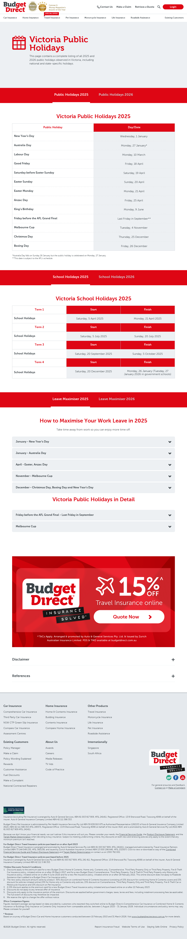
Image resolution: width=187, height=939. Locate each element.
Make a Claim (10, 753)
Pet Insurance (72, 18)
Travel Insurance (52, 18)
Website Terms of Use (133, 926)
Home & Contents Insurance (61, 711)
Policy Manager (11, 748)
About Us (51, 742)
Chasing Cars (168, 777)
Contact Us (160, 788)
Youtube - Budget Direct (182, 777)
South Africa (94, 753)
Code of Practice (55, 769)
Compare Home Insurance (60, 728)
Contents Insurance (56, 722)
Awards (50, 748)
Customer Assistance (15, 769)
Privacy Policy (177, 926)
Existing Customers (174, 18)
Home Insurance (31, 18)
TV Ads (49, 764)
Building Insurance (56, 717)
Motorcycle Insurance (95, 18)
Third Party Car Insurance (17, 717)
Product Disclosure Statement (161, 834)
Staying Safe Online (157, 926)
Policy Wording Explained (17, 758)
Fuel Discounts (11, 775)
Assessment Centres (14, 733)
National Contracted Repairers (20, 785)
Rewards (8, 764)
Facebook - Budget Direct (175, 777)
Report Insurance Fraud (107, 926)
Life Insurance (118, 18)
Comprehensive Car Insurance (20, 711)
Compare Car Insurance (16, 728)
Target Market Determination (17, 837)
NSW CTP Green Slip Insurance (20, 722)
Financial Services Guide (130, 834)
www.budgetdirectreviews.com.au (148, 916)
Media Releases (54, 758)
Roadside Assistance (140, 18)
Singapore (93, 748)
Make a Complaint (13, 780)
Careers (50, 753)
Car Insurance (10, 18)
